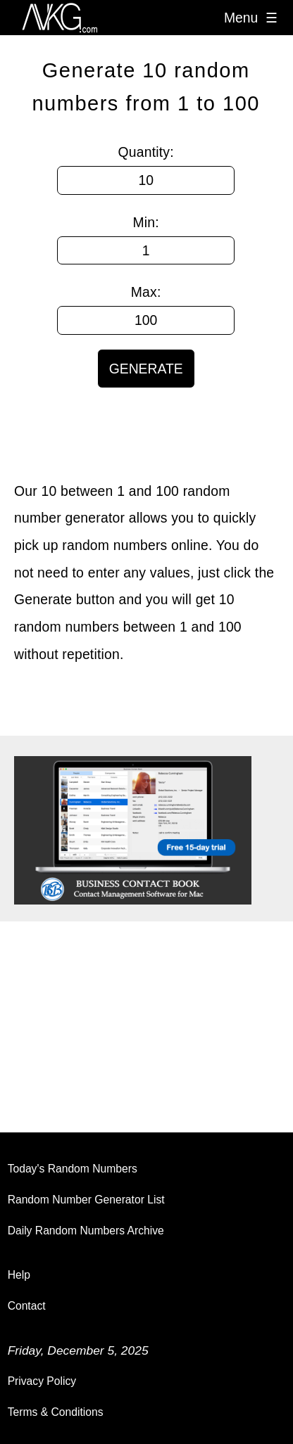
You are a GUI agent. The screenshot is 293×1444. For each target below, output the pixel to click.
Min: (146, 222)
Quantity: (146, 152)
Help (19, 1275)
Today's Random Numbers (72, 1169)
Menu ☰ (251, 17)
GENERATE (146, 368)
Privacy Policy (42, 1381)
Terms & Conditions (56, 1412)
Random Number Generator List (86, 1200)
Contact (27, 1306)
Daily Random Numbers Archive (86, 1231)
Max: (146, 292)
